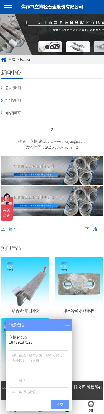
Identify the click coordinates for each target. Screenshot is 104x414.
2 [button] (52, 47)
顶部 (91, 406)
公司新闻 (13, 88)
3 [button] (57, 47)
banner (25, 59)
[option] (52, 34)
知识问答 (13, 113)
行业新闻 (13, 100)
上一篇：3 (10, 229)
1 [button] (47, 47)
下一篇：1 (94, 229)
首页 (12, 59)
